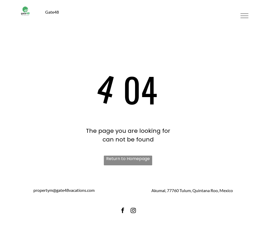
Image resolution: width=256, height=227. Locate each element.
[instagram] (133, 211)
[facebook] (122, 211)
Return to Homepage (128, 159)
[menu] (244, 16)
